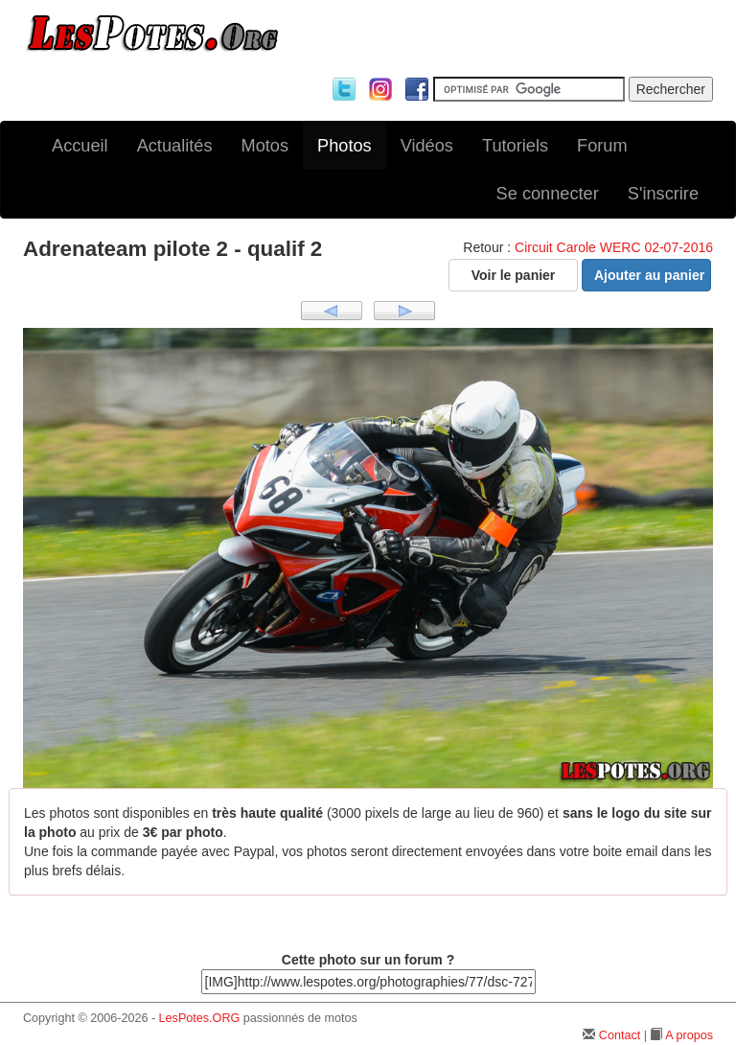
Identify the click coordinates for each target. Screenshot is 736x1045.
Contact (619, 1035)
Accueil (80, 145)
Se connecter (547, 193)
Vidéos (427, 145)
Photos (344, 145)
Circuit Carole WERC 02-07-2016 (614, 247)
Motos (265, 145)
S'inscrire (663, 193)
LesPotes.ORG (200, 1018)
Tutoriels (515, 145)
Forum (602, 145)
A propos (689, 1035)
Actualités (175, 145)
